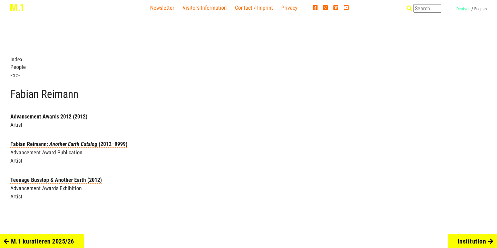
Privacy (289, 7)
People (18, 67)
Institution (476, 241)
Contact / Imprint (254, 7)
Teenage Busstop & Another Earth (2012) (56, 180)
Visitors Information (205, 7)
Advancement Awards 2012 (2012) (48, 116)
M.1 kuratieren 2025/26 (39, 241)
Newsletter (162, 7)
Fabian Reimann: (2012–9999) (68, 144)
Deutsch (463, 8)
